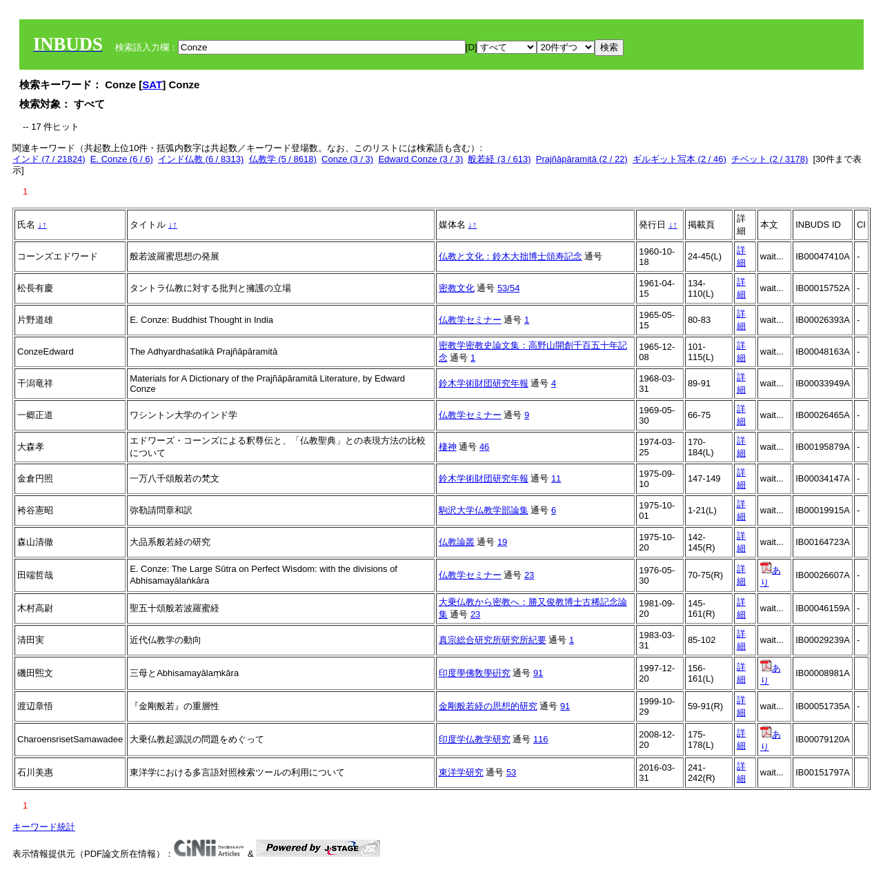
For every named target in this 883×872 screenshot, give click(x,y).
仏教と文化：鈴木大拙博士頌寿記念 (510, 256)
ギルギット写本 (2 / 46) (679, 159)
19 (502, 542)
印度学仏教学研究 (474, 739)
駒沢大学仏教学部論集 (483, 510)
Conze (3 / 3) (347, 159)
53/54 (508, 288)
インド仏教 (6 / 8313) (201, 159)
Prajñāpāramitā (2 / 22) (582, 159)
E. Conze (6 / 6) (121, 159)
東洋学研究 (461, 772)
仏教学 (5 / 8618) (283, 159)
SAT (152, 84)
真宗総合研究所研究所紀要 (492, 640)
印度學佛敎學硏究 (474, 673)
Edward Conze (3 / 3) (420, 159)
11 (556, 478)
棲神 (448, 447)
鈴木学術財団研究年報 (483, 383)
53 (511, 772)
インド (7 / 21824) (49, 159)
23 (529, 575)
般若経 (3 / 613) (499, 159)
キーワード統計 (43, 827)
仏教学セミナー (470, 320)
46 (484, 447)
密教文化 (457, 288)
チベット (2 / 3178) (769, 159)
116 (540, 739)
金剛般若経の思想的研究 (488, 706)
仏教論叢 (457, 542)
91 (538, 673)
